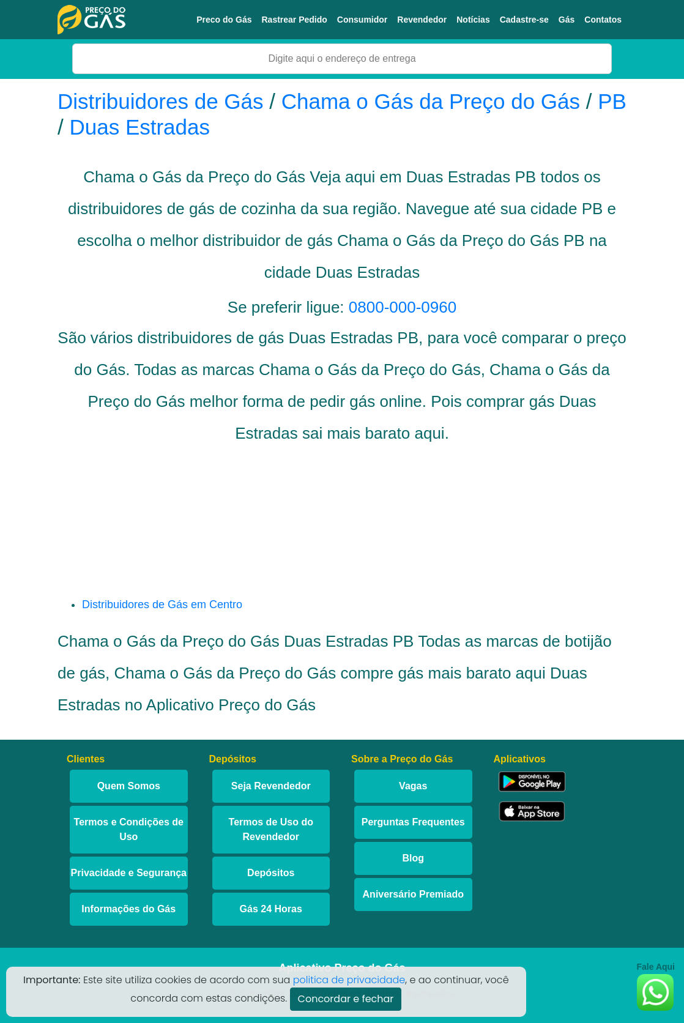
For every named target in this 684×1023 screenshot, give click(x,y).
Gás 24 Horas (271, 909)
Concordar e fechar (346, 999)
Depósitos (270, 873)
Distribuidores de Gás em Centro (162, 604)
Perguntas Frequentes (413, 822)
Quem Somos (128, 786)
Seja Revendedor (271, 786)
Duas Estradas (139, 127)
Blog (413, 858)
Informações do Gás (128, 909)
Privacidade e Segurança (129, 873)
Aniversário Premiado (413, 894)
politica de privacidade (349, 980)
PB (612, 101)
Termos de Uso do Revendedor (271, 829)
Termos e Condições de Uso (129, 829)
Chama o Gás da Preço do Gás (430, 101)
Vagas (413, 786)
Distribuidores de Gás (163, 101)
